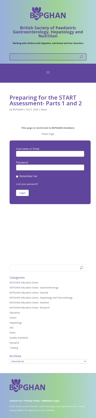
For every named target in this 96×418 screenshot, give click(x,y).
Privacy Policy (32, 400)
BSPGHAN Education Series (24, 282)
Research (14, 342)
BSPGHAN (18, 109)
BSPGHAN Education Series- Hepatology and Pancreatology (41, 297)
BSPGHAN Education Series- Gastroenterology (34, 287)
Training (14, 347)
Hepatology (16, 322)
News (44, 109)
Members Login (51, 400)
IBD (12, 327)
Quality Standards (19, 337)
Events (13, 317)
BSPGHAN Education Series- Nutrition (29, 302)
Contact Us (16, 400)
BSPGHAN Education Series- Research (30, 307)
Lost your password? (27, 184)
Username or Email (27, 149)
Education (15, 312)
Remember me (28, 176)
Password (22, 162)
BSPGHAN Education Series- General (29, 292)
